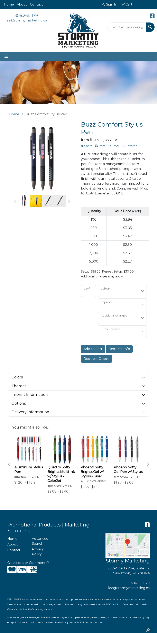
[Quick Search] (126, 27)
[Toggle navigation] (6, 56)
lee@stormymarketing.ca (26, 20)
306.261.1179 (26, 15)
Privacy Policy (38, 551)
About (22, 4)
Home (9, 4)
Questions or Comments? (28, 563)
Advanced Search (40, 541)
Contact (36, 4)
